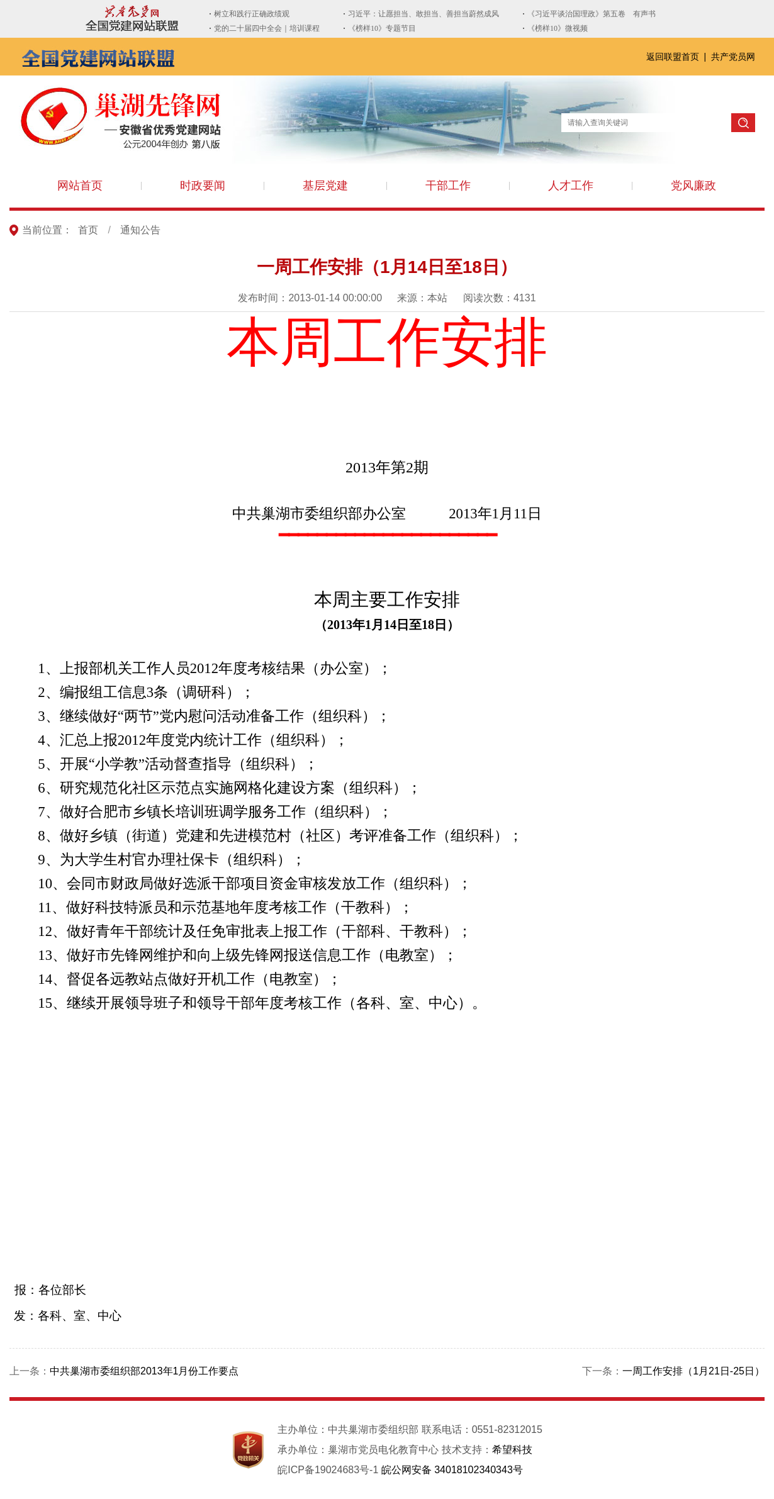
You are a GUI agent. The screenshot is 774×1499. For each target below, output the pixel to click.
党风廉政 (693, 185)
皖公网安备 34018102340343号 (452, 1469)
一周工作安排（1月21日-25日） (693, 1371)
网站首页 (80, 185)
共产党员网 (733, 57)
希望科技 (512, 1449)
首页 (88, 230)
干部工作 (448, 185)
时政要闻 (202, 185)
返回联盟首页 (674, 57)
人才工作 (570, 185)
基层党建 (325, 185)
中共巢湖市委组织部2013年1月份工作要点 (144, 1371)
